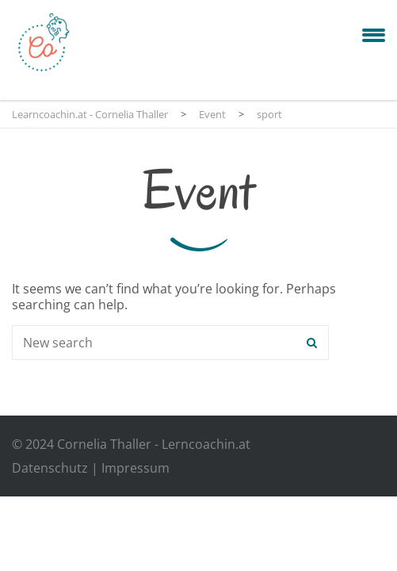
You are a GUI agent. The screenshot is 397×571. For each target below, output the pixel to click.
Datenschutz (50, 468)
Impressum (135, 468)
